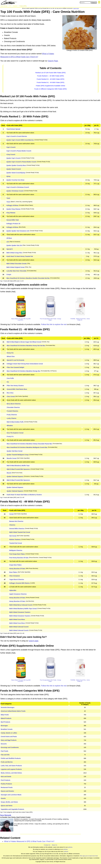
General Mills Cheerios (16, 528)
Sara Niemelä (5, 815)
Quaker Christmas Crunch (15, 191)
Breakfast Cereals (6, 729)
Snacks (3, 798)
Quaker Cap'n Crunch (14, 158)
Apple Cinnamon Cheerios (18, 594)
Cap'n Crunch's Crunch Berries (17, 136)
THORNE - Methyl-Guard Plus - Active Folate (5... (80, 319)
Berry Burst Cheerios (14, 404)
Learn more (76, 8)
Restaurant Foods (7, 787)
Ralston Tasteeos (15, 539)
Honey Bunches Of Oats (17, 568)
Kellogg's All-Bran (12, 205)
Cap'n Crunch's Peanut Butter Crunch (19, 151)
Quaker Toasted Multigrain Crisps (18, 454)
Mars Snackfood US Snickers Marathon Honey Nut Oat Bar (26, 345)
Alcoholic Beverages (7, 707)
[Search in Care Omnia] (85, 2)
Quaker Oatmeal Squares (15, 476)
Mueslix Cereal (11, 458)
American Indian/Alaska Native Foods (13, 711)
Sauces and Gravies (7, 791)
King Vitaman (11, 212)
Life (8, 242)
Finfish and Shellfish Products (11, 758)
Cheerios (12, 525)
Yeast (8, 198)
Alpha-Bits (12, 590)
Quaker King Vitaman (13, 209)
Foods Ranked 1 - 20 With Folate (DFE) (50, 76)
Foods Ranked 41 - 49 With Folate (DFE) (50, 82)
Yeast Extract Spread (13, 129)
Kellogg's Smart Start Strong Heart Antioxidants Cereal (25, 364)
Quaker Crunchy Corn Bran (15, 180)
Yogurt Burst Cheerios (16, 579)
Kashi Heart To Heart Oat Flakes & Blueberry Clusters (24, 494)
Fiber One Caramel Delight (15, 367)
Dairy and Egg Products (8, 740)
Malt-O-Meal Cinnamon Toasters (19, 612)
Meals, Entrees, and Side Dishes (11, 773)
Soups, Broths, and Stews (9, 802)
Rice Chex (10, 393)
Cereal (11, 514)
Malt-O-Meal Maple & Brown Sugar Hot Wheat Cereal (24, 342)
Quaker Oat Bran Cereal (14, 451)
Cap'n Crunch (11, 147)
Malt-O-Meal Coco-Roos (17, 619)
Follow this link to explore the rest (54, 324)
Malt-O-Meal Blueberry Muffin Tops (18, 465)
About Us (54, 845)
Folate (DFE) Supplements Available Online (50, 85)
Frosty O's (10, 436)
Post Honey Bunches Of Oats (19, 557)
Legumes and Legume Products (11, 769)
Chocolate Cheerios (13, 407)
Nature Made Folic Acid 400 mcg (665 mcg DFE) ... (20, 319)
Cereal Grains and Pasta (9, 736)
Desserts (4, 744)
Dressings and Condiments (10, 747)
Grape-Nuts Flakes (15, 565)
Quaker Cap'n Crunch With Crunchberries (20, 140)
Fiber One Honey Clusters (15, 385)
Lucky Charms (11, 418)
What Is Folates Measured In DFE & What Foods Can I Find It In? (29, 841)
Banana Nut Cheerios (16, 521)
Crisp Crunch (11, 154)
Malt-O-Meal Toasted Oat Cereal (19, 532)
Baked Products (6, 718)
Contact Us (47, 845)
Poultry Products (6, 784)
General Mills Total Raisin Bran (17, 389)
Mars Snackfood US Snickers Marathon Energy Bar (23, 371)
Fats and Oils (5, 754)
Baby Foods (5, 714)
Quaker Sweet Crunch (14, 169)
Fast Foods (4, 751)
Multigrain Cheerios (15, 550)
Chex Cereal (11, 396)
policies (70, 847)
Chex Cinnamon (14, 576)
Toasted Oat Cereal (15, 543)
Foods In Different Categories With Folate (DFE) (50, 89)
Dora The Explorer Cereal (15, 433)
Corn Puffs (10, 378)
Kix (8, 382)
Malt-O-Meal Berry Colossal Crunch (21, 605)
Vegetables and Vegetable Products (12, 809)
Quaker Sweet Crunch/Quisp (16, 172)
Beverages (4, 725)
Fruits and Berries (7, 762)
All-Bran (9, 238)
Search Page (53, 61)
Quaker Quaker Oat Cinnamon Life (18, 231)
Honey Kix (10, 353)
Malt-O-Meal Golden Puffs (15, 422)
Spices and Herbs (6, 805)
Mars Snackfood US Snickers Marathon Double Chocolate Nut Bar (28, 278)
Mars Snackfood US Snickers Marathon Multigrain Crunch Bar (27, 447)
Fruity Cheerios (12, 414)
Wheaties (10, 425)
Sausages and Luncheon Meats (11, 794)
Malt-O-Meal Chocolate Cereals (17, 263)
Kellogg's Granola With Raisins (19, 583)
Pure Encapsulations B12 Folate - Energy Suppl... (50, 319)
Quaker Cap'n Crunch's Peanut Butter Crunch (21, 162)
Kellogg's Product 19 (13, 223)
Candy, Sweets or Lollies (9, 733)
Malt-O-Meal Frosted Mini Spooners (18, 469)
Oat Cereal (12, 536)
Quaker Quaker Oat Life (14, 245)
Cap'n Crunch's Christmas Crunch (18, 187)
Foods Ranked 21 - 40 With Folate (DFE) (50, 79)
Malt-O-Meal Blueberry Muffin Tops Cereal (23, 608)
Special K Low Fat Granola (15, 360)
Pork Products (5, 780)
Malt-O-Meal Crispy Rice (14, 252)
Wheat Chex (11, 356)
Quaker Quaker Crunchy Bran (16, 165)
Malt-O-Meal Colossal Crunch (19, 627)
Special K (10, 249)
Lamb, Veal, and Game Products (11, 765)
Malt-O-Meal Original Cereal (16, 267)
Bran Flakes (13, 572)
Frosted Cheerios (12, 411)
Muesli (9, 473)
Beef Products (5, 722)
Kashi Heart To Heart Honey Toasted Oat (20, 256)
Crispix (9, 274)
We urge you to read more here (89, 856)
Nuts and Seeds (6, 776)
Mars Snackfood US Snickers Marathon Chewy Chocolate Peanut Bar (29, 444)
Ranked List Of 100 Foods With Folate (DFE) (50, 72)
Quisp (8, 176)
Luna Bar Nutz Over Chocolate (16, 271)
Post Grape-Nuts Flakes (17, 554)
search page (33, 641)
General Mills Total (13, 220)
